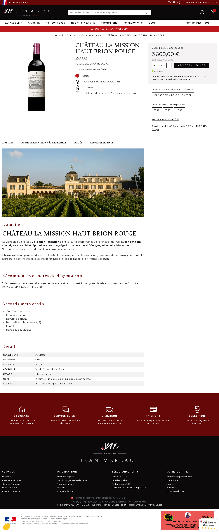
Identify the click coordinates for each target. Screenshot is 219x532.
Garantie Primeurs (11, 484)
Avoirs (169, 484)
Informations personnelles (179, 477)
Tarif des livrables (120, 480)
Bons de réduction (176, 491)
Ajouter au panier (191, 65)
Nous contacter (10, 488)
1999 (167, 110)
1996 (156, 110)
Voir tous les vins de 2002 (165, 119)
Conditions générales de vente (72, 480)
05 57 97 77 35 (209, 2)
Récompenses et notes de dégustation (43, 142)
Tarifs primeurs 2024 (121, 484)
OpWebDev (143, 505)
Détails (78, 142)
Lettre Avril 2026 (120, 477)
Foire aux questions (11, 491)
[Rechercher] (109, 12)
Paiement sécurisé (11, 480)
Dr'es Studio (156, 505)
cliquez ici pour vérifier (137, 498)
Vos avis (61, 488)
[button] (6, 526)
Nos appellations (65, 484)
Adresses (171, 488)
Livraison (6, 477)
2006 (179, 110)
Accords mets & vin (101, 142)
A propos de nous (65, 491)
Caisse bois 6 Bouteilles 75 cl (172, 95)
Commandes (173, 480)
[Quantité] (161, 65)
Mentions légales (65, 477)
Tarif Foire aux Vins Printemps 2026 (129, 488)
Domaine (7, 142)
